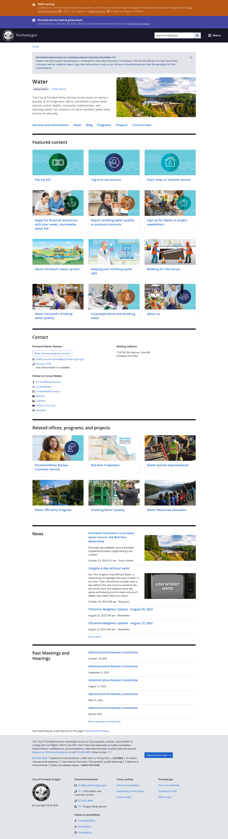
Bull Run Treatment (105, 465)
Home (35, 46)
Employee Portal (167, 791)
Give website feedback (97, 731)
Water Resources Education (167, 510)
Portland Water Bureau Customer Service (51, 467)
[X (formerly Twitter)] (42, 386)
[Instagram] (46, 391)
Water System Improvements (168, 465)
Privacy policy (123, 797)
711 (110, 752)
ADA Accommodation (127, 785)
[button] (214, 35)
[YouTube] (43, 405)
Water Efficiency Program (53, 510)
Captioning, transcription (130, 791)
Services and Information (50, 125)
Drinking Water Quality (108, 510)
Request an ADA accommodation (50, 752)
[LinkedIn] (38, 401)
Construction (141, 125)
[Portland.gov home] (19, 35)
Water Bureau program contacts (52, 353)
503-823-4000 (83, 752)
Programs (104, 125)
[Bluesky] (38, 396)
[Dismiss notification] (191, 57)
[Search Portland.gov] (174, 35)
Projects (122, 125)
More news (94, 636)
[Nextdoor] (39, 410)
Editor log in (165, 797)
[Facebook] (46, 382)
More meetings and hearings (104, 721)
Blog (89, 125)
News (77, 125)
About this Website (169, 785)
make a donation (98, 11)
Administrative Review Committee (113, 652)
